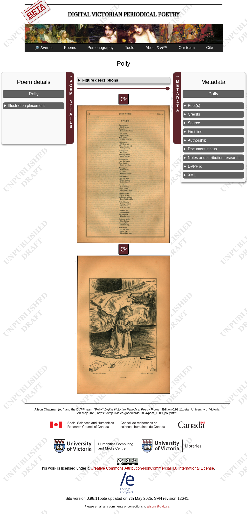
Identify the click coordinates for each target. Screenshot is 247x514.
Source (194, 123)
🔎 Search (43, 48)
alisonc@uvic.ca (158, 506)
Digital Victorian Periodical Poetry (123, 14)
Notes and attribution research (214, 158)
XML (192, 175)
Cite (209, 48)
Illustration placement (26, 106)
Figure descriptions (100, 80)
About (156, 48)
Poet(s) (194, 106)
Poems (70, 48)
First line (195, 132)
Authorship (197, 140)
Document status (202, 149)
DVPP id (195, 166)
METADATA (178, 95)
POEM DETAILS (71, 104)
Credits (194, 114)
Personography (101, 48)
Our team (187, 48)
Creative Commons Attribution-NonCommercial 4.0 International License (152, 468)
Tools (129, 48)
